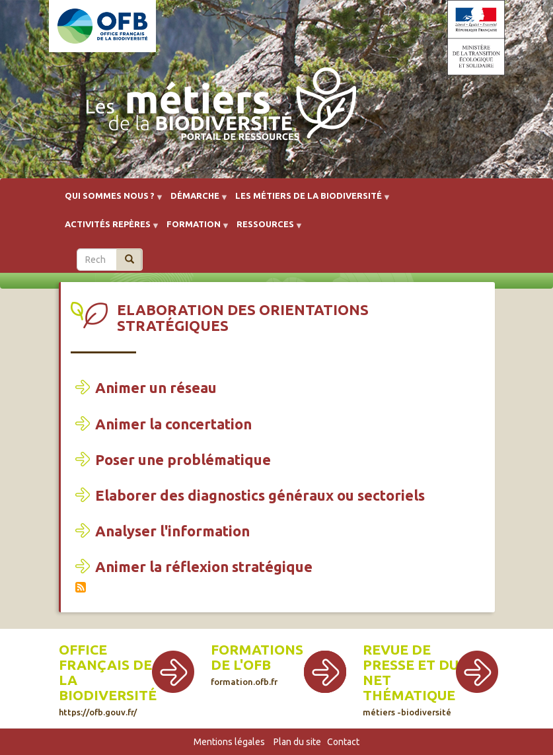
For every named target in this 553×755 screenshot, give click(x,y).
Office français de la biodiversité (108, 679)
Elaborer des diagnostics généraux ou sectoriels (260, 495)
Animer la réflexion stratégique (204, 566)
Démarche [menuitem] (195, 200)
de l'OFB (241, 664)
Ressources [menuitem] (265, 228)
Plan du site (297, 742)
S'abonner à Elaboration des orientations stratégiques (80, 587)
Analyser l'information (172, 530)
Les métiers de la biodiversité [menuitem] (308, 200)
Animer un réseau (156, 387)
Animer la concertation (173, 423)
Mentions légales (229, 742)
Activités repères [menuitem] (108, 228)
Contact (343, 742)
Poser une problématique (183, 459)
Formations (257, 649)
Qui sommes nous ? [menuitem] (110, 200)
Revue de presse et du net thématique (411, 679)
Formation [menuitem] (194, 228)
